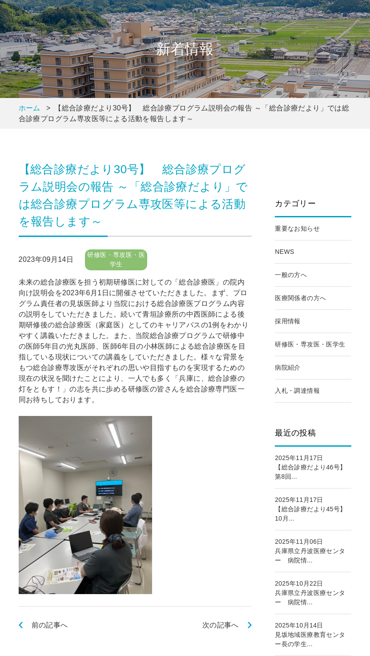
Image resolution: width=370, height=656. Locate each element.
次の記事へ (220, 625)
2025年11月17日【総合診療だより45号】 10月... (310, 509)
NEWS (284, 251)
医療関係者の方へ (300, 298)
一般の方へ (291, 274)
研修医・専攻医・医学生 (310, 344)
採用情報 (288, 321)
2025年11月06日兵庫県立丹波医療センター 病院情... (310, 551)
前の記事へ (50, 625)
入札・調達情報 (297, 390)
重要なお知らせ (297, 228)
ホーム (29, 108)
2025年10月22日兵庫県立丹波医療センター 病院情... (310, 593)
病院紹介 (288, 367)
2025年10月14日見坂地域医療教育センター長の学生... (310, 635)
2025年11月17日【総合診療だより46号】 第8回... (310, 467)
